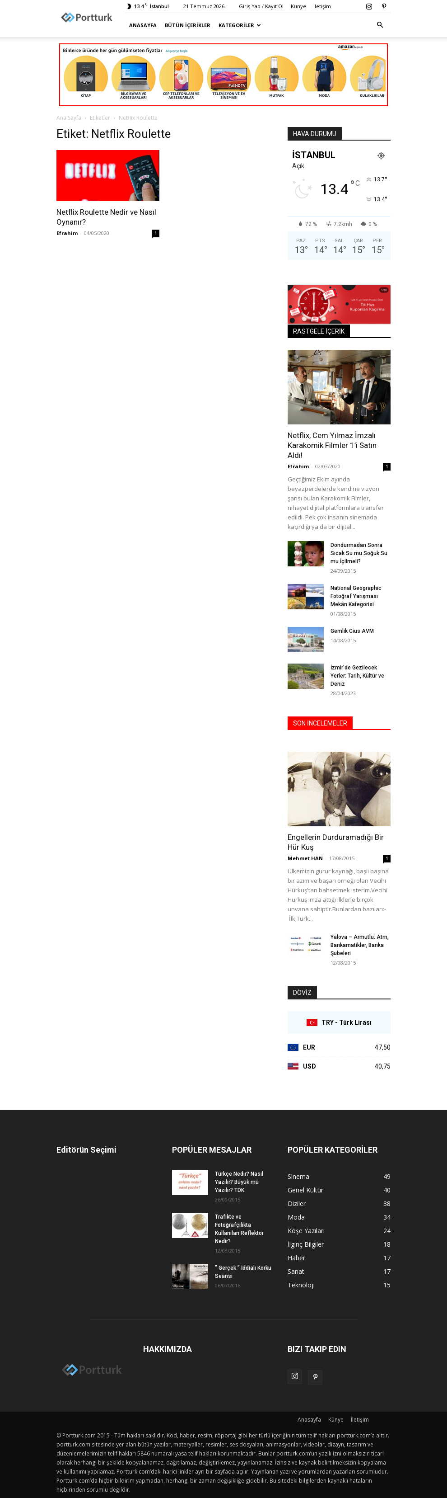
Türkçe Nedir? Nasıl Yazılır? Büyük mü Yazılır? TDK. (239, 1182)
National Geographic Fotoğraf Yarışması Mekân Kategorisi (356, 596)
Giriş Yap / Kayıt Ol (261, 6)
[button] (380, 25)
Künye (298, 6)
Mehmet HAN (305, 858)
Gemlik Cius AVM (352, 631)
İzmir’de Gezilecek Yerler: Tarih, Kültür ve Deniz (357, 675)
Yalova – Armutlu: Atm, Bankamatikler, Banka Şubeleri (360, 945)
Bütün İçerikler (187, 25)
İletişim (322, 6)
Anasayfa (143, 25)
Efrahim (67, 233)
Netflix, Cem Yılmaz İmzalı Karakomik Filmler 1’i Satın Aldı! (332, 445)
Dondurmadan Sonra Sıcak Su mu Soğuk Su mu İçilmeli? (359, 553)
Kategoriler (240, 25)
